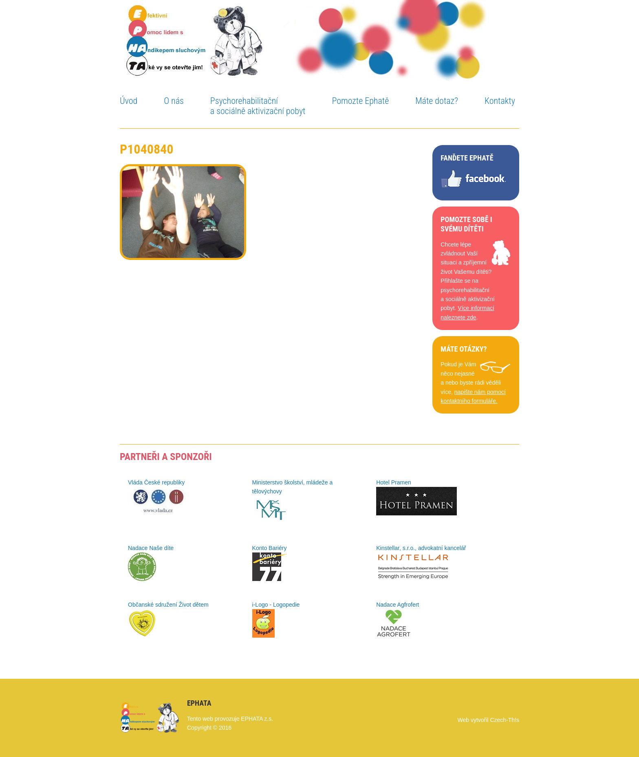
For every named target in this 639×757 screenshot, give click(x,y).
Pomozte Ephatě (360, 101)
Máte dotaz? (436, 101)
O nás (174, 101)
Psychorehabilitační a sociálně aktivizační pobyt (258, 106)
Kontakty (500, 101)
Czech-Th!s (504, 720)
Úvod (128, 101)
